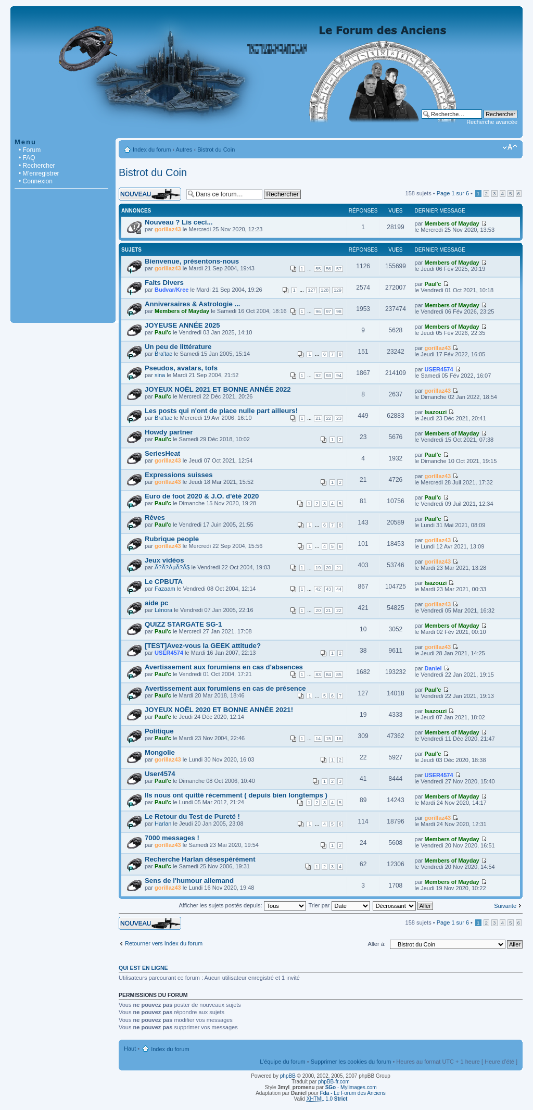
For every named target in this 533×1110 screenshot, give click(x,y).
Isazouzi (436, 412)
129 (337, 290)
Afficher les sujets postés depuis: (242, 905)
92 (318, 375)
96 (318, 311)
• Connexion (36, 181)
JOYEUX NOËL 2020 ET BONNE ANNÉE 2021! (219, 710)
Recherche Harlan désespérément (200, 859)
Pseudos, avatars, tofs (181, 368)
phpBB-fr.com (334, 1081)
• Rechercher (37, 165)
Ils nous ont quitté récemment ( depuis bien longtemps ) (236, 795)
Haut (130, 1048)
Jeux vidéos (164, 560)
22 (328, 418)
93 (328, 375)
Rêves (155, 517)
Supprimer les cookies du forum (351, 1061)
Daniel (433, 668)
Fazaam (165, 588)
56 (328, 268)
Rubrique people (172, 539)
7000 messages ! (172, 838)
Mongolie (160, 752)
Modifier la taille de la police (509, 147)
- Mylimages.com (351, 1087)
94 (338, 375)
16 (338, 738)
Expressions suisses (178, 475)
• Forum (30, 150)
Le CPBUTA (164, 581)
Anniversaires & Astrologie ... (192, 304)
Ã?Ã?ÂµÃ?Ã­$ (172, 567)
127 (311, 290)
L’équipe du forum (282, 1061)
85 (338, 674)
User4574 (160, 774)
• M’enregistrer (39, 173)
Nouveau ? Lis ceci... (178, 222)
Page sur (453, 193)
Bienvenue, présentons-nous (192, 261)
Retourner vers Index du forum (163, 943)
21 (318, 418)
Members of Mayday (452, 223)
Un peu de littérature (178, 347)
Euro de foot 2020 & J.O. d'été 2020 (202, 496)
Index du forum (152, 149)
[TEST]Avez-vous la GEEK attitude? (203, 646)
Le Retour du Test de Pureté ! (192, 816)
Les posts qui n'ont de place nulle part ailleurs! (221, 411)
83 (318, 674)
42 (318, 589)
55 (318, 268)
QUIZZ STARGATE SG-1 (183, 624)
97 (328, 311)
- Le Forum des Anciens (353, 1093)
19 (318, 567)
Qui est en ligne (143, 968)
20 (328, 567)
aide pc (156, 603)
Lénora (163, 610)
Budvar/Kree (171, 289)
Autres (184, 149)
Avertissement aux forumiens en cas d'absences (224, 667)
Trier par (339, 905)
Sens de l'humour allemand (189, 880)
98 (338, 311)
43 (328, 589)
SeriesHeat (162, 453)
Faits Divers (164, 282)
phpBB (288, 1076)
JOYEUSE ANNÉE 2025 (182, 325)
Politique (159, 731)
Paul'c (433, 284)
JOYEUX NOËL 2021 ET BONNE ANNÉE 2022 (218, 389)
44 (338, 589)
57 (338, 268)
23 (338, 418)
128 (324, 290)
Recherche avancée (491, 122)
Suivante (505, 906)
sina (160, 375)
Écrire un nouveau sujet (150, 194)
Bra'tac (163, 354)
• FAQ (27, 157)
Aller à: (377, 944)
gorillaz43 (168, 229)
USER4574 (439, 369)
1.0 (327, 1099)
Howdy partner (169, 432)
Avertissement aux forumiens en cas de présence (225, 688)
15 (328, 738)
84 (328, 674)
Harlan (163, 823)
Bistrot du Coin (216, 149)
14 (318, 738)
